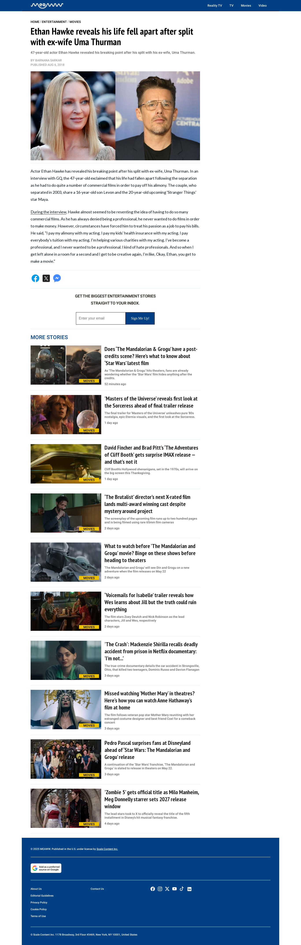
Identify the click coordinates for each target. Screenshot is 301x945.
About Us (36, 888)
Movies (246, 5)
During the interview (48, 211)
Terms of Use (38, 916)
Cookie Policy (39, 909)
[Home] (47, 5)
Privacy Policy (39, 902)
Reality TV (214, 5)
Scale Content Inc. (107, 849)
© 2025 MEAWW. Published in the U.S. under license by (64, 849)
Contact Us (97, 888)
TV (231, 5)
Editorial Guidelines (42, 895)
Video (263, 5)
